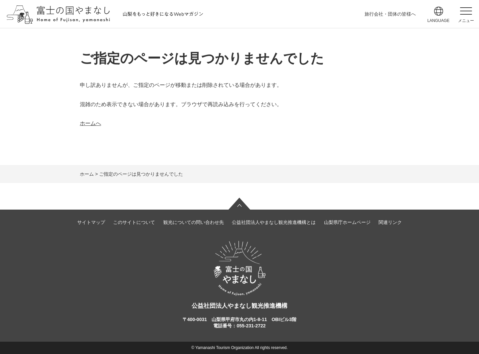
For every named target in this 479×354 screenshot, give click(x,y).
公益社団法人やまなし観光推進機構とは (274, 222)
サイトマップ (91, 222)
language (438, 20)
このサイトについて (134, 222)
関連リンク (390, 222)
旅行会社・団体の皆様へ (390, 14)
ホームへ (90, 123)
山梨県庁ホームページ (347, 222)
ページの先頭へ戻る (239, 203)
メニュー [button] (466, 20)
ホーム (87, 174)
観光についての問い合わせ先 (193, 222)
